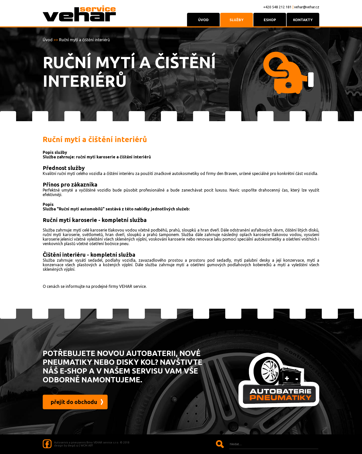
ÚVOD (203, 20)
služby (237, 20)
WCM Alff (87, 445)
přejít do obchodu (74, 402)
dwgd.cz (73, 445)
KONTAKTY (303, 20)
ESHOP (270, 20)
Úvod (48, 39)
